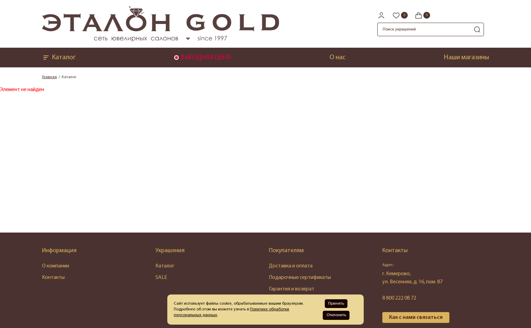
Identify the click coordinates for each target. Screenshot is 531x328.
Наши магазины (466, 57)
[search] (477, 29)
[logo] (160, 40)
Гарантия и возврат (291, 289)
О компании (55, 266)
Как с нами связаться (416, 317)
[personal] (381, 15)
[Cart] (422, 15)
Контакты (53, 277)
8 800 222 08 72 (399, 298)
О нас (337, 57)
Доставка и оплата (291, 266)
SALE (161, 277)
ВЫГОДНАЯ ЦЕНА (205, 57)
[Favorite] (400, 15)
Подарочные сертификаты (300, 277)
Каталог (59, 57)
